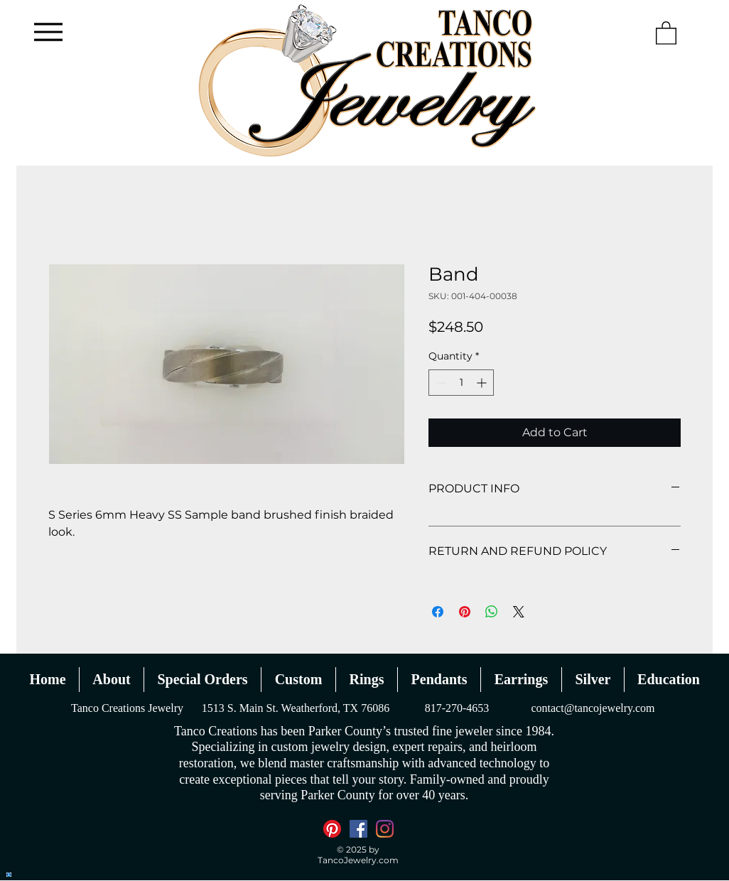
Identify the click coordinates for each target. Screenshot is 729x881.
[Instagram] (385, 829)
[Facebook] (358, 829)
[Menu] (48, 31)
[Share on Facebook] (437, 611)
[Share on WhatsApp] (491, 611)
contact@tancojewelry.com (592, 708)
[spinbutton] (461, 382)
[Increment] (483, 382)
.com (388, 860)
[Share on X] (518, 611)
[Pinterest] (332, 829)
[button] (666, 32)
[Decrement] (439, 382)
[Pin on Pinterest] (464, 611)
